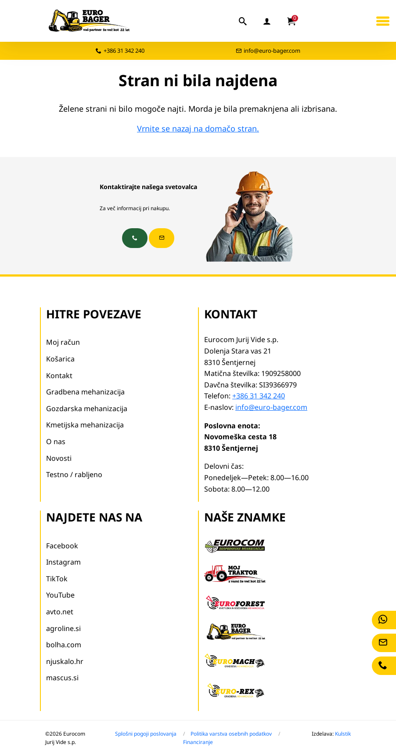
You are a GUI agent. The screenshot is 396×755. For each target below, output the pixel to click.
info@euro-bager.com (272, 51)
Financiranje (198, 742)
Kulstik (343, 733)
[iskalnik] (243, 21)
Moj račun (63, 342)
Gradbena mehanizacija (85, 392)
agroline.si (63, 628)
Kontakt (59, 375)
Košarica (60, 359)
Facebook (62, 546)
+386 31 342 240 (124, 51)
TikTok (57, 579)
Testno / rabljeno (74, 474)
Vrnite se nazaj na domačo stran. (198, 128)
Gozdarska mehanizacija (86, 408)
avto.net (59, 611)
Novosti (59, 458)
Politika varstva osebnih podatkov (231, 733)
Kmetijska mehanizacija (85, 425)
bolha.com (63, 644)
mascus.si (62, 677)
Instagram (63, 562)
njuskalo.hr (64, 661)
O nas (55, 441)
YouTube (60, 595)
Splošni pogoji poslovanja (145, 733)
